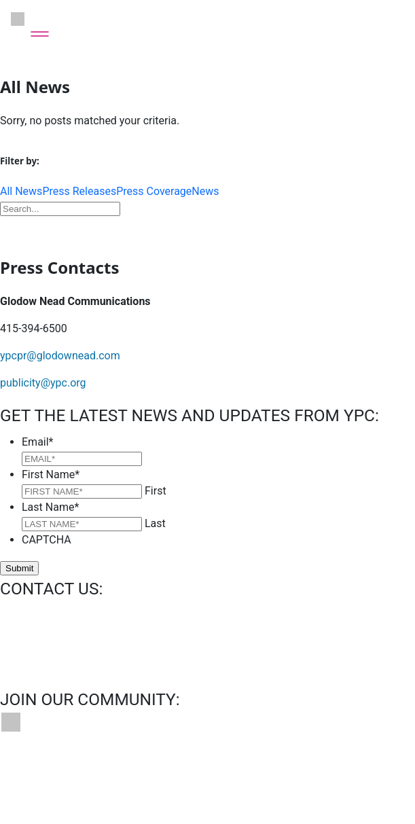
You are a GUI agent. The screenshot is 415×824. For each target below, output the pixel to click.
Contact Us (32, 772)
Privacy (246, 772)
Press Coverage (154, 191)
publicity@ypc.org (43, 382)
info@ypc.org (32, 615)
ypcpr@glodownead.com (60, 355)
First (155, 490)
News (205, 191)
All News (21, 191)
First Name (50, 474)
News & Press (176, 772)
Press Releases (79, 191)
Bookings (101, 772)
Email (38, 441)
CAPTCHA (46, 539)
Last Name (50, 507)
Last (155, 523)
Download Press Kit (207, 228)
